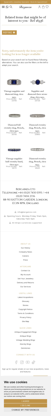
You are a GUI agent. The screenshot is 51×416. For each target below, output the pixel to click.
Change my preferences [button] (25, 410)
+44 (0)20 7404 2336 (32, 194)
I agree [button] (26, 401)
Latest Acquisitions (25, 297)
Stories (25, 305)
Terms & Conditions (26, 313)
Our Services (25, 287)
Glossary (25, 301)
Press (25, 260)
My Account (25, 274)
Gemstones (25, 348)
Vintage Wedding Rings (25, 340)
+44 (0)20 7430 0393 (30, 192)
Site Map (25, 321)
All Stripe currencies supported (27, 223)
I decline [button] (25, 405)
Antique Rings (25, 336)
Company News (25, 252)
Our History (25, 248)
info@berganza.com (27, 212)
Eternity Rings (25, 344)
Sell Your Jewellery (25, 279)
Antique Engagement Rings (26, 332)
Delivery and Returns (25, 283)
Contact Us (25, 270)
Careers (25, 256)
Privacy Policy (25, 317)
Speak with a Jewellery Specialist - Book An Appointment (25, 2)
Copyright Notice (25, 309)
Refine (9, 32)
